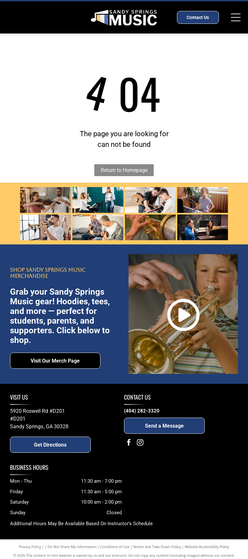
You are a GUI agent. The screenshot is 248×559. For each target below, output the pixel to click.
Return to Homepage (124, 170)
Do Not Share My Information (72, 546)
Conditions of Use (114, 546)
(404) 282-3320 (142, 411)
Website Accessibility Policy (207, 546)
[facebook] (129, 443)
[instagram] (140, 443)
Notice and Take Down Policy (157, 546)
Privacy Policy (30, 546)
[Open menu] (236, 17)
